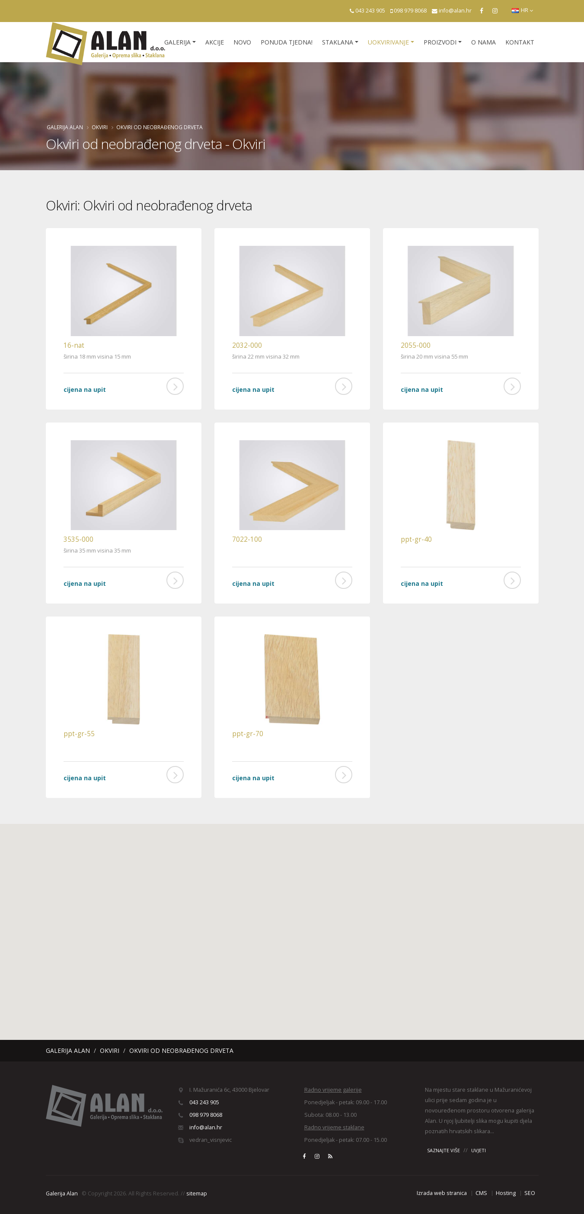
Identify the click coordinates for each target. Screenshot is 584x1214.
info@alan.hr (455, 10)
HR (522, 10)
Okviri (100, 127)
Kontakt (519, 42)
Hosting (506, 1193)
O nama (483, 42)
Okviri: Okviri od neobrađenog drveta (149, 205)
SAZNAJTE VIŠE (443, 1150)
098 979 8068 (410, 10)
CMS (481, 1193)
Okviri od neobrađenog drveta (159, 127)
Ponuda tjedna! (287, 42)
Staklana (337, 42)
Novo (242, 42)
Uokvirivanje (388, 42)
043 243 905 (370, 10)
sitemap (196, 1193)
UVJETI (478, 1150)
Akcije (214, 42)
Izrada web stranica (442, 1193)
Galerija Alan (65, 127)
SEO (529, 1193)
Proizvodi (440, 42)
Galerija (177, 42)
